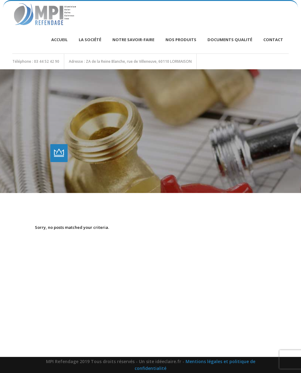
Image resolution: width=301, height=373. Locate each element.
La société (90, 39)
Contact (273, 39)
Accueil (59, 39)
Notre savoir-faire (133, 39)
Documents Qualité (229, 39)
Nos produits (180, 39)
